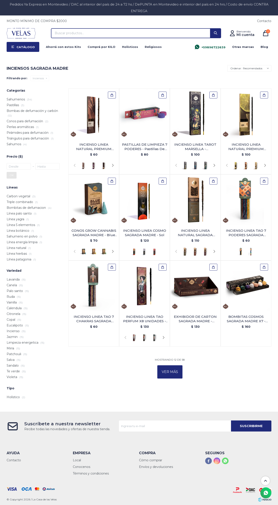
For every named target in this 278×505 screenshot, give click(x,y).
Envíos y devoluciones (156, 467)
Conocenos (81, 467)
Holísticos (130, 47)
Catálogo (26, 47)
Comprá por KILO (101, 47)
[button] (113, 165)
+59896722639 (213, 47)
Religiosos (153, 47)
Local (77, 460)
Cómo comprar (150, 460)
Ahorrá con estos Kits (63, 47)
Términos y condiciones (91, 473)
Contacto (264, 21)
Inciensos (38, 78)
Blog (264, 47)
